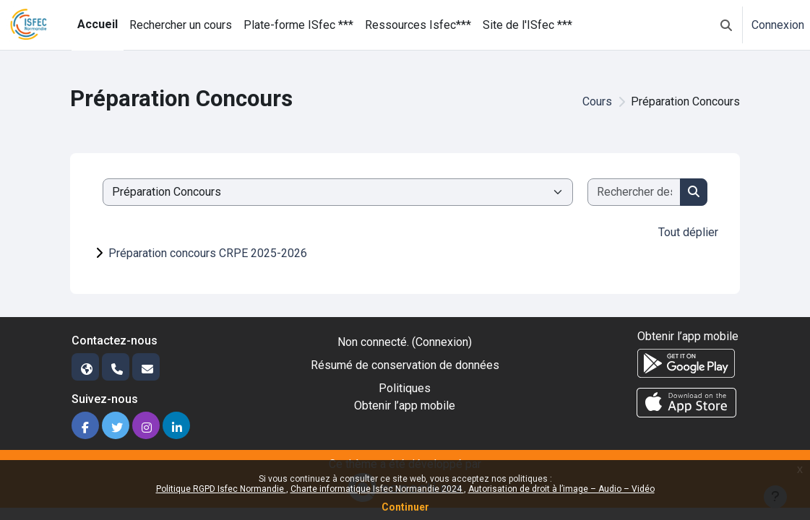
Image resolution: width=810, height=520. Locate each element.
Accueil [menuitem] (97, 24)
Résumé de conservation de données (405, 365)
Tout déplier (688, 232)
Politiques (405, 388)
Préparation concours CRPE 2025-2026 (207, 253)
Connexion (777, 25)
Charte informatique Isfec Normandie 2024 (377, 489)
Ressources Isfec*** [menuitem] (418, 25)
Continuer (405, 507)
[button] (726, 25)
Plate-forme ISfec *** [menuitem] (298, 25)
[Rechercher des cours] (634, 192)
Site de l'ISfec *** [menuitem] (527, 25)
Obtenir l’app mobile (404, 405)
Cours (597, 101)
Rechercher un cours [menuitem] (180, 25)
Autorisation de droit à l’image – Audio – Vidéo (561, 489)
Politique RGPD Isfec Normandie (221, 489)
